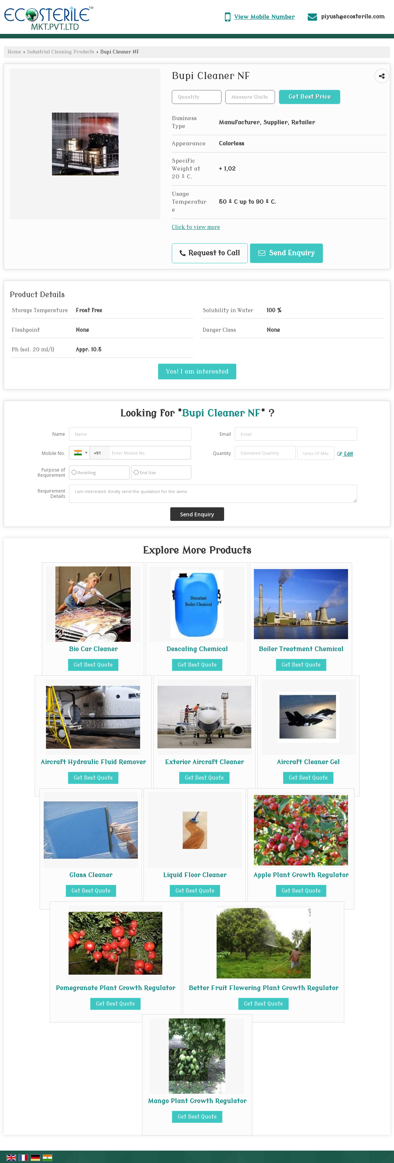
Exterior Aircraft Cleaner (204, 762)
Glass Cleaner (90, 875)
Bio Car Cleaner (93, 649)
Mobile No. (53, 453)
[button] (264, 17)
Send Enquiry (286, 253)
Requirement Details (51, 493)
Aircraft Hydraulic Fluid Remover (93, 762)
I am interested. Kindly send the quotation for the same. (213, 494)
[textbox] (250, 97)
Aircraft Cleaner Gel (308, 762)
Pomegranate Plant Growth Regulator (115, 988)
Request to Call (210, 253)
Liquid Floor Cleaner (194, 875)
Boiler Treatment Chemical (301, 649)
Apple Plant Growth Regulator (301, 875)
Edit (345, 454)
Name (58, 434)
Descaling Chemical (197, 649)
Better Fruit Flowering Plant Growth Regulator (263, 988)
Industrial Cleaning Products (60, 52)
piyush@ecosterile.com (353, 16)
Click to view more (196, 227)
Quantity (222, 453)
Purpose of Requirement (51, 472)
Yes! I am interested (197, 371)
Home (14, 52)
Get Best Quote (93, 665)
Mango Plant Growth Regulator (197, 1101)
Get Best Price (310, 96)
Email (225, 434)
